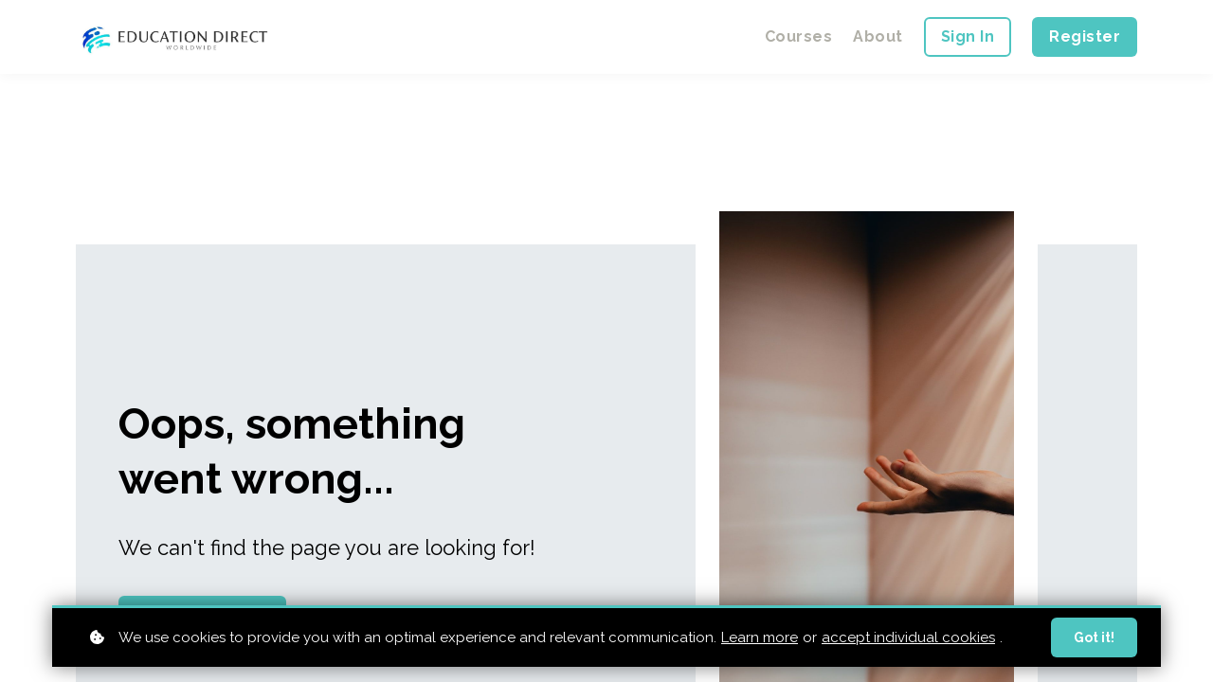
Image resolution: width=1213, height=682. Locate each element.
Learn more (759, 638)
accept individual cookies (908, 638)
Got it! (1094, 639)
